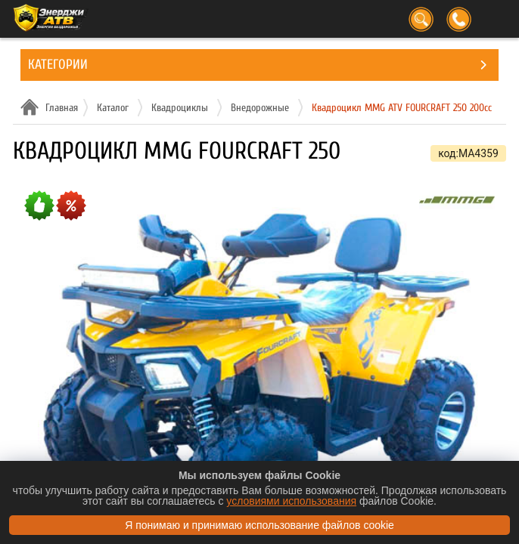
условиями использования (291, 501)
